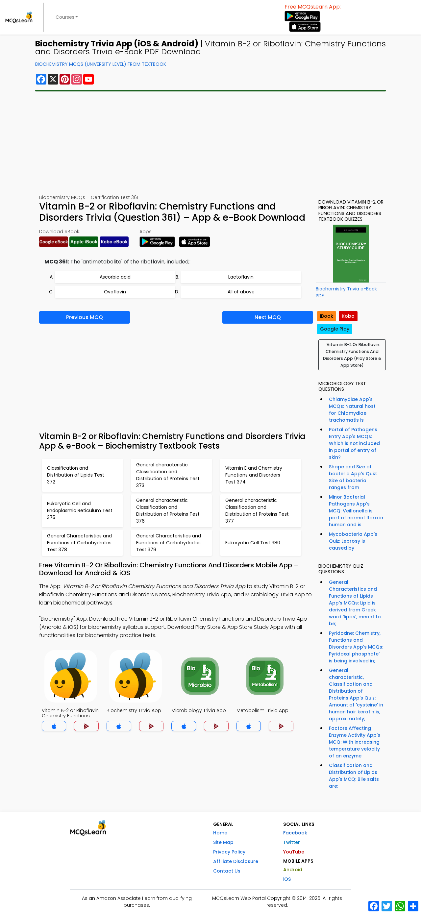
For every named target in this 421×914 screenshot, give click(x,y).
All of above (241, 291)
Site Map (223, 842)
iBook (326, 316)
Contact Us (226, 871)
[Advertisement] (210, 143)
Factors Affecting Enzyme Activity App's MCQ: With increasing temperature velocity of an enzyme (354, 742)
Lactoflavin (241, 277)
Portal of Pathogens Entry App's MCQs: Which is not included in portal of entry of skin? (354, 443)
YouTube (293, 852)
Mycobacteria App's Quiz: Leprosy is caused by (353, 541)
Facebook (295, 832)
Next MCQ (268, 317)
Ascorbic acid (115, 277)
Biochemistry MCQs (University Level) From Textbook (100, 64)
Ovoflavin (115, 291)
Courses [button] (65, 17)
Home (220, 832)
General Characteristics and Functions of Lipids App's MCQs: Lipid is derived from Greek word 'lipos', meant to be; (355, 603)
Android (292, 869)
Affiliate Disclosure (235, 861)
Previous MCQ (84, 317)
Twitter (291, 842)
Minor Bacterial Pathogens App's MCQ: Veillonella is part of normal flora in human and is (356, 511)
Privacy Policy (229, 852)
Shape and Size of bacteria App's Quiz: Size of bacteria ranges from (353, 477)
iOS (287, 879)
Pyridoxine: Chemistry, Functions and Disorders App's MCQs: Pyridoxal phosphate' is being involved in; (356, 647)
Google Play (334, 329)
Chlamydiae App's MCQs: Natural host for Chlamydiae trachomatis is (352, 409)
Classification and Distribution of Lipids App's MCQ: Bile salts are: (354, 775)
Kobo (348, 316)
